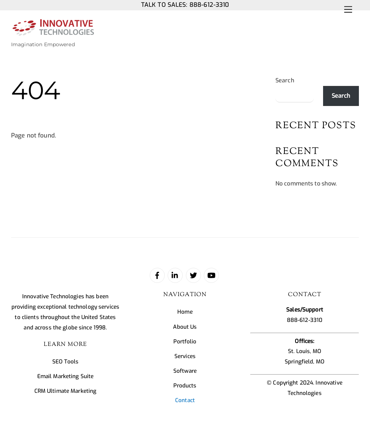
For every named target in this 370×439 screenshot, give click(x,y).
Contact (185, 400)
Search (284, 80)
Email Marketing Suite (65, 376)
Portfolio (184, 341)
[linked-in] (175, 275)
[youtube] (211, 275)
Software (185, 371)
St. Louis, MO (304, 351)
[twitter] (193, 275)
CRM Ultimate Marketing (65, 391)
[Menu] (348, 9)
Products (184, 385)
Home (185, 311)
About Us (185, 327)
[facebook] (157, 275)
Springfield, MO (305, 361)
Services (185, 356)
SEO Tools (65, 361)
